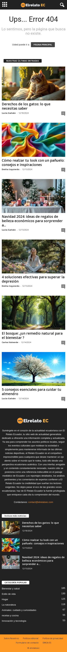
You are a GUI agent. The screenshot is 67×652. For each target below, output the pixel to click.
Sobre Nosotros (11, 638)
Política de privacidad (53, 638)
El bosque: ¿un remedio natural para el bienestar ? (32, 335)
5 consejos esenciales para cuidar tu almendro (31, 391)
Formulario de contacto (27, 642)
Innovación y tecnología (14, 621)
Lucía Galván (9, 113)
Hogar (5, 599)
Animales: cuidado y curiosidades (19, 610)
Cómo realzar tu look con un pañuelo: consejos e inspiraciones (33, 162)
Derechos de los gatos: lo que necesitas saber (26, 106)
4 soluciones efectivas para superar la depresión (33, 279)
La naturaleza (9, 604)
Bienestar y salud (11, 588)
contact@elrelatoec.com (40, 502)
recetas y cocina (10, 615)
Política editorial (30, 638)
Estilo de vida (9, 594)
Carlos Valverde (10, 342)
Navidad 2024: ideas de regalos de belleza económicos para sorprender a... (32, 221)
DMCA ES (47, 642)
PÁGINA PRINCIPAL (43, 45)
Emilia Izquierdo (10, 169)
